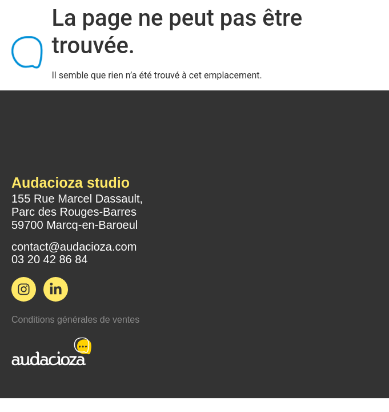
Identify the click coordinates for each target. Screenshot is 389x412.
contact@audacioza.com (74, 246)
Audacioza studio (70, 183)
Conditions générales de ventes (75, 319)
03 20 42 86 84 (49, 259)
